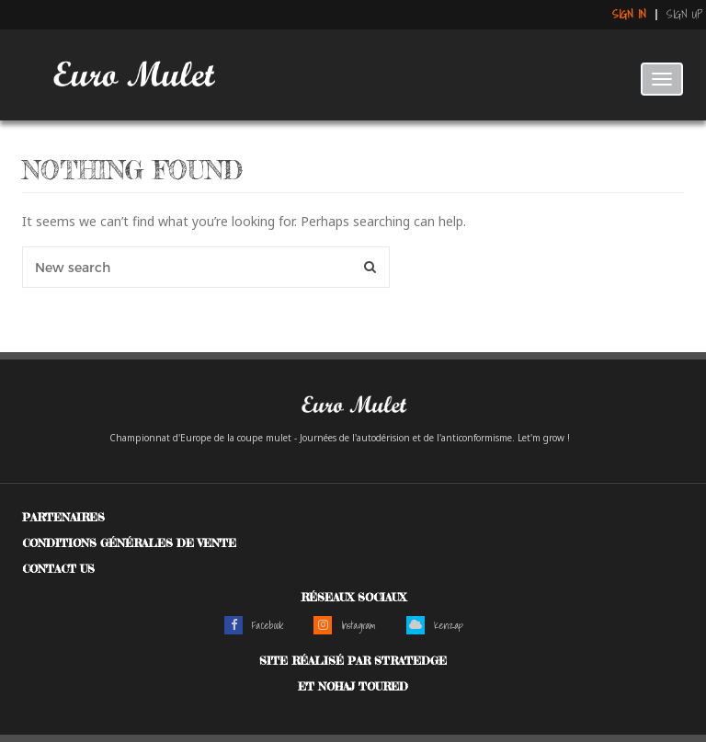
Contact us (58, 569)
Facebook (253, 625)
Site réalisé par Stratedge (353, 661)
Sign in (629, 14)
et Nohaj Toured (353, 686)
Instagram (344, 625)
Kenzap (434, 625)
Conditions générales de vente (129, 543)
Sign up (684, 14)
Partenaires (63, 517)
